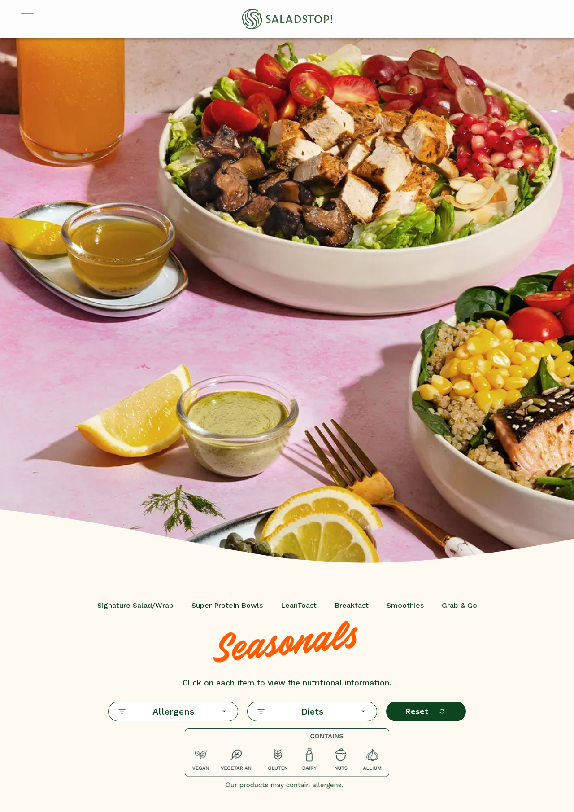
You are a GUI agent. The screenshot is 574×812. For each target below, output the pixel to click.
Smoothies (405, 605)
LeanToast (299, 605)
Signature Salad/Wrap (135, 605)
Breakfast (352, 605)
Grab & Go (459, 605)
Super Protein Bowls (227, 605)
